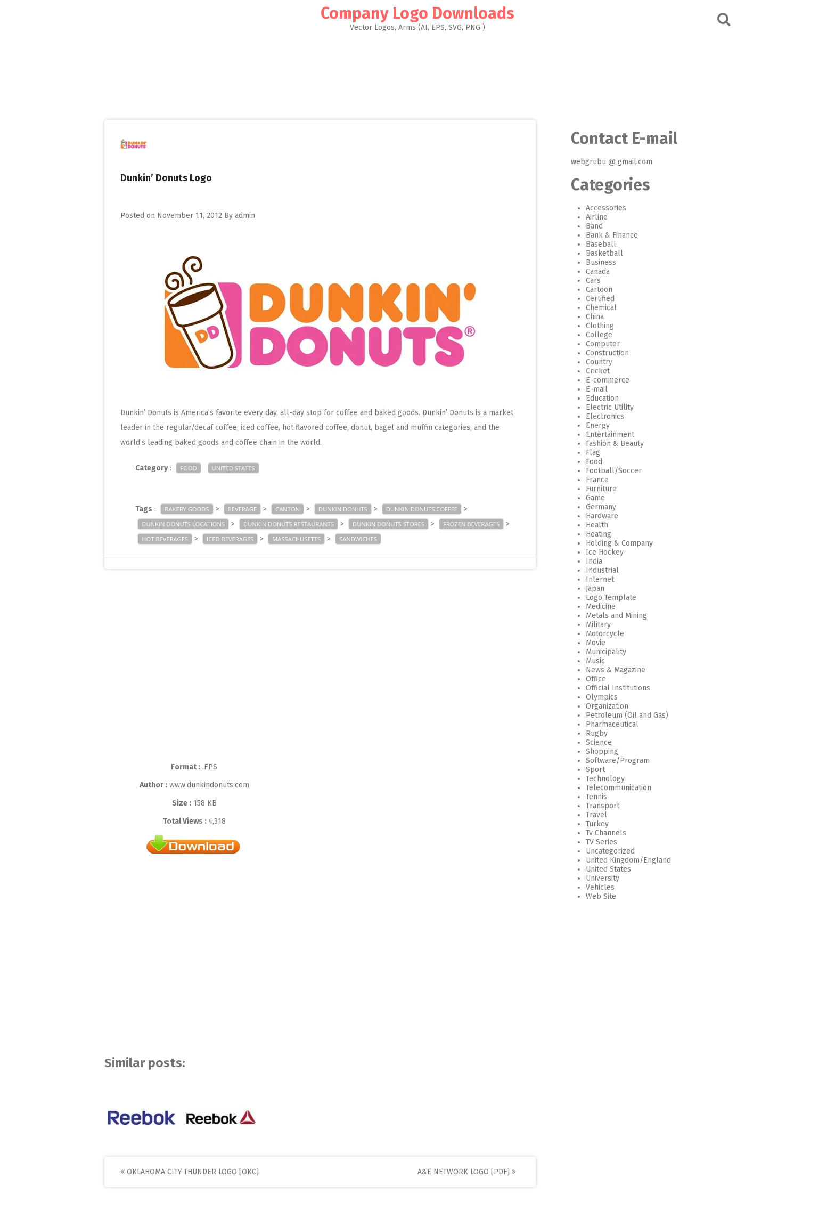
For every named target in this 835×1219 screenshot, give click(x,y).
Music (586, 660)
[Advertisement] (417, 72)
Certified (591, 298)
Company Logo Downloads (417, 13)
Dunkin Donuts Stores (397, 524)
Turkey (588, 823)
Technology (596, 778)
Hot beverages (174, 539)
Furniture (592, 488)
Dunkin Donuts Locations (192, 524)
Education (593, 398)
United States (242, 468)
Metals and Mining (607, 615)
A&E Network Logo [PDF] (476, 1171)
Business (592, 262)
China (586, 316)
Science (590, 742)
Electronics (596, 416)
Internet (591, 579)
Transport (593, 805)
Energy (589, 425)
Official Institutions (609, 688)
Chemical (592, 307)
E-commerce (598, 380)
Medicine (592, 606)
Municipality (597, 651)
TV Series (592, 842)
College (590, 334)
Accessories (597, 208)
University (593, 878)
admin (254, 215)
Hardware (593, 516)
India (585, 561)
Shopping (593, 751)
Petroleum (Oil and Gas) (618, 715)
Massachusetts (305, 539)
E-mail (588, 389)
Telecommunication (609, 787)
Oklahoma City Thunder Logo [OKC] (198, 1171)
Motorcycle (596, 633)
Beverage (251, 509)
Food (197, 468)
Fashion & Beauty (606, 443)
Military (589, 624)
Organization (598, 706)
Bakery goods (196, 509)
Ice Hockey (596, 552)
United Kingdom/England (619, 860)
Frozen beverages (480, 524)
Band (585, 226)
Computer (594, 343)
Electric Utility (601, 407)
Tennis (587, 796)
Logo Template (602, 597)
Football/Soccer (605, 470)
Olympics (593, 697)
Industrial (593, 570)
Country (590, 362)
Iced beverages (239, 539)
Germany (592, 506)
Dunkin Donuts (352, 509)
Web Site (592, 896)
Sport (586, 769)
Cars (584, 280)
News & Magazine (606, 669)
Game (586, 497)
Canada (589, 271)
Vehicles (591, 887)
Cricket (589, 371)
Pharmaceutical (603, 724)
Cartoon (590, 289)
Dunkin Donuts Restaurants (297, 524)
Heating (589, 534)
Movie (586, 642)
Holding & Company (610, 543)
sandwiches (367, 539)
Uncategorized (601, 851)
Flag (584, 452)
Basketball (595, 253)
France (588, 479)
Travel (587, 814)
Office (587, 679)
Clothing (591, 325)
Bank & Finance (603, 235)
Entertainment (601, 434)
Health (588, 525)
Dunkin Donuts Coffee (430, 509)
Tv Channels (597, 833)
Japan (586, 588)
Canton (296, 509)
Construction (598, 352)
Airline (588, 217)
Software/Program (609, 760)
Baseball (592, 244)
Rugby (588, 733)
